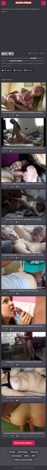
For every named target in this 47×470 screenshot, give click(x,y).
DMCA (26, 456)
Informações (23, 452)
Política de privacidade (23, 460)
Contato (12, 452)
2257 (33, 456)
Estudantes (8, 70)
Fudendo (19, 70)
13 (6, 53)
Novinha (29, 70)
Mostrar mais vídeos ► (23, 443)
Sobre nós (34, 452)
